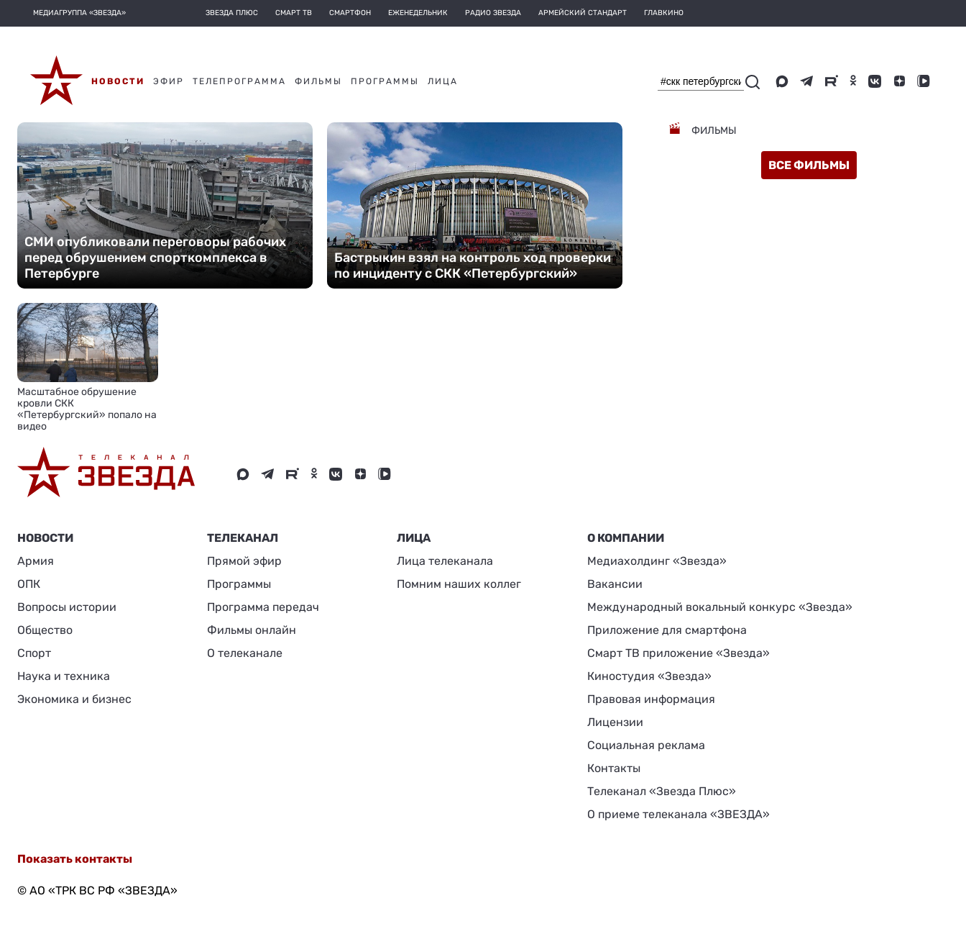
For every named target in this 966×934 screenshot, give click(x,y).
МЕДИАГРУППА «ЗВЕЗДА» (79, 13)
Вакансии (615, 584)
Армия (35, 561)
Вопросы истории (66, 607)
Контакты (613, 768)
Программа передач (263, 607)
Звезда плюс (232, 13)
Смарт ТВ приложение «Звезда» (678, 653)
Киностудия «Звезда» (649, 676)
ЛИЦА (414, 538)
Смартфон (350, 13)
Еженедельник (418, 13)
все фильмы (809, 165)
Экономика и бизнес (74, 699)
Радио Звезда (493, 13)
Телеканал (242, 538)
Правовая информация (651, 699)
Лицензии (615, 722)
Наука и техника (63, 676)
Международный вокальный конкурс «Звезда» (719, 607)
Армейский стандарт (582, 13)
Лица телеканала (445, 561)
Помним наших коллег (459, 584)
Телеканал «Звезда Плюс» (661, 791)
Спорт (34, 653)
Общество (45, 630)
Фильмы (713, 130)
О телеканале (244, 653)
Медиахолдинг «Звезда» (657, 561)
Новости (45, 538)
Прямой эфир (244, 561)
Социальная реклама (646, 745)
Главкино (664, 13)
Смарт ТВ (293, 13)
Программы (239, 584)
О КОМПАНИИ (625, 538)
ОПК (28, 584)
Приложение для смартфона (667, 630)
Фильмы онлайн (251, 630)
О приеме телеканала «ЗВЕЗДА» (678, 814)
